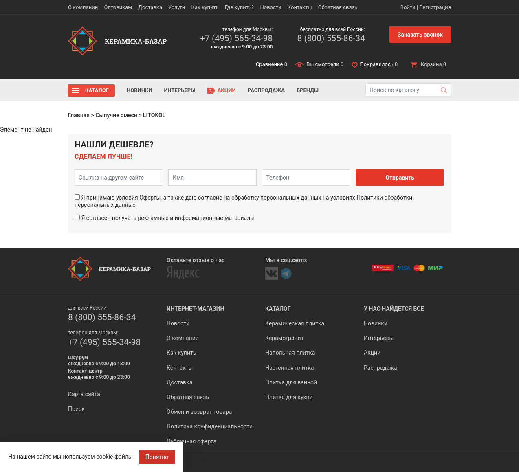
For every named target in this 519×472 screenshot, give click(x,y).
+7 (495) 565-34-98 (236, 38)
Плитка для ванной (291, 382)
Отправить (399, 177)
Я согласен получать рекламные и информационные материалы (168, 218)
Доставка (150, 7)
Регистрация (435, 7)
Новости (270, 7)
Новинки (139, 90)
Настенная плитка (289, 367)
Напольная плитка (290, 352)
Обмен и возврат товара (199, 411)
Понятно (157, 457)
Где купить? (239, 7)
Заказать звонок (420, 34)
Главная (79, 115)
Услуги (176, 7)
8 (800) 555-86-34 (331, 38)
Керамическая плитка (294, 323)
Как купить (205, 7)
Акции (227, 90)
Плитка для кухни (289, 397)
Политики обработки (384, 197)
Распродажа (266, 90)
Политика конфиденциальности (210, 426)
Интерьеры (179, 90)
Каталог (97, 90)
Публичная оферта (191, 441)
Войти (408, 7)
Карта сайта (84, 394)
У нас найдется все (394, 308)
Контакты (300, 7)
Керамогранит (284, 338)
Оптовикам (118, 7)
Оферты (150, 197)
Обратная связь (338, 7)
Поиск (76, 409)
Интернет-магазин (195, 308)
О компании (83, 7)
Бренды (308, 90)
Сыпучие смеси (116, 115)
